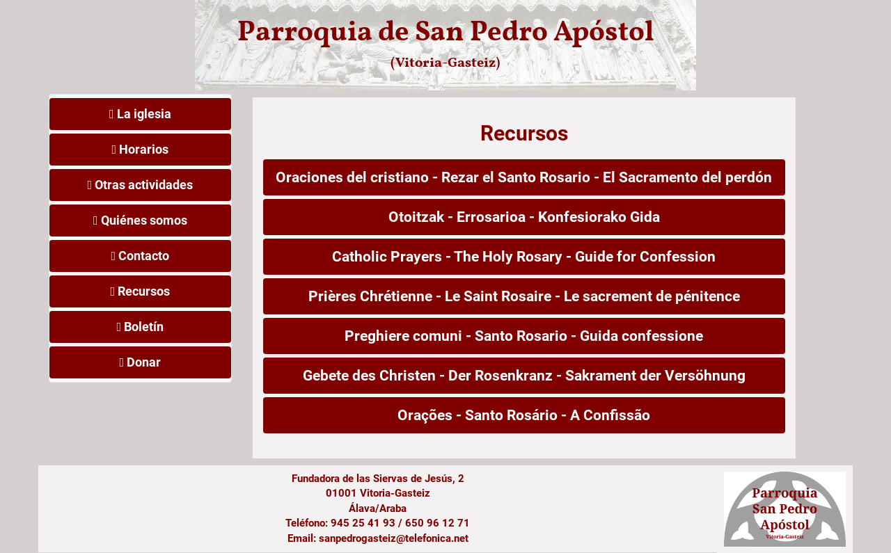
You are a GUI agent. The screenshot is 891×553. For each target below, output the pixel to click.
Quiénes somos (140, 220)
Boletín (140, 326)
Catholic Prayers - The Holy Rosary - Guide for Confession (524, 256)
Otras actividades (140, 184)
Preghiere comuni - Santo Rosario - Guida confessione (524, 336)
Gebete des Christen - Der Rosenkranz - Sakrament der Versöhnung (524, 375)
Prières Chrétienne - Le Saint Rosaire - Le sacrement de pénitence (524, 296)
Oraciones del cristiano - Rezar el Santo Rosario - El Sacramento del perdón (524, 177)
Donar (140, 362)
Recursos (140, 291)
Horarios (139, 149)
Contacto (140, 255)
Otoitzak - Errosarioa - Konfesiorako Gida (524, 217)
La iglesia (140, 113)
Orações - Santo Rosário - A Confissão (523, 415)
